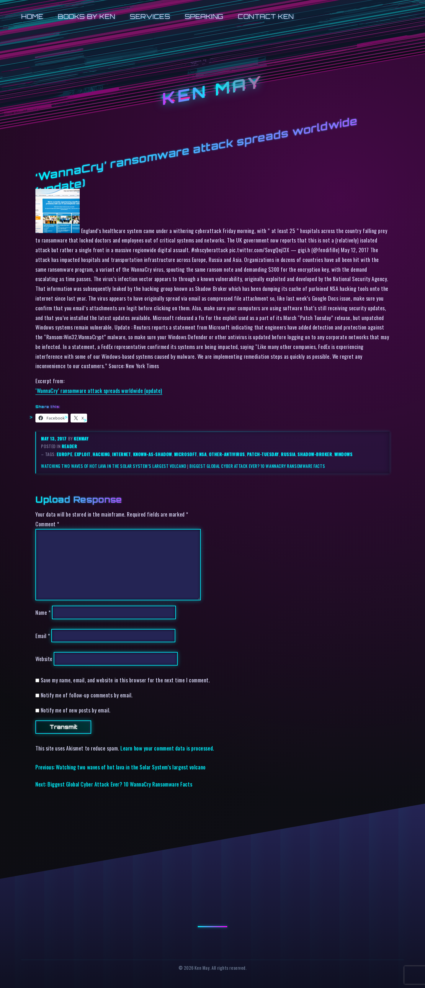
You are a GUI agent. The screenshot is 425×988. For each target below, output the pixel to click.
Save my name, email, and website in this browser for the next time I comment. (125, 680)
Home (32, 16)
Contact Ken (266, 16)
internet (121, 454)
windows (343, 454)
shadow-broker (315, 454)
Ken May (212, 90)
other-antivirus (227, 454)
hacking (101, 454)
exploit (82, 454)
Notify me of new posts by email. (76, 710)
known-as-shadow (152, 454)
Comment (47, 524)
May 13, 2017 (54, 438)
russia (288, 454)
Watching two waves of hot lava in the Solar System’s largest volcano (113, 466)
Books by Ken (86, 16)
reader (69, 446)
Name (42, 612)
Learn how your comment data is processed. (167, 748)
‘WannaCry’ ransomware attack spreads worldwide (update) (98, 390)
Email (42, 636)
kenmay (81, 438)
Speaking (204, 16)
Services (150, 16)
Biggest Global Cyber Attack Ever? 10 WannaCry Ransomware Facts (257, 466)
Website (44, 659)
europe (64, 454)
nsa (203, 454)
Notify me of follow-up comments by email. (87, 695)
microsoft (185, 454)
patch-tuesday (263, 454)
